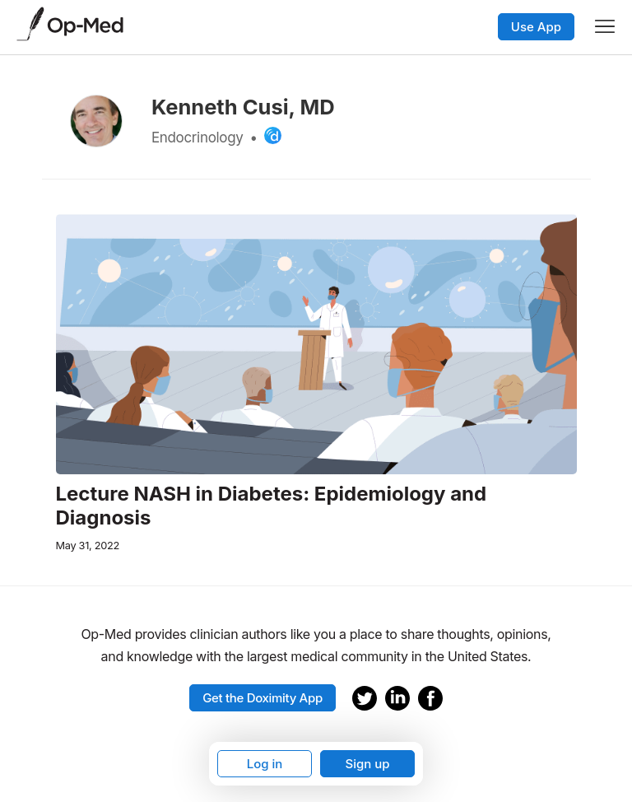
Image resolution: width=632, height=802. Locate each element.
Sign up (367, 764)
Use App (536, 27)
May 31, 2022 (87, 545)
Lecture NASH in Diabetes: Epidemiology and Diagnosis (271, 506)
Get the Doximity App (262, 698)
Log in (265, 764)
